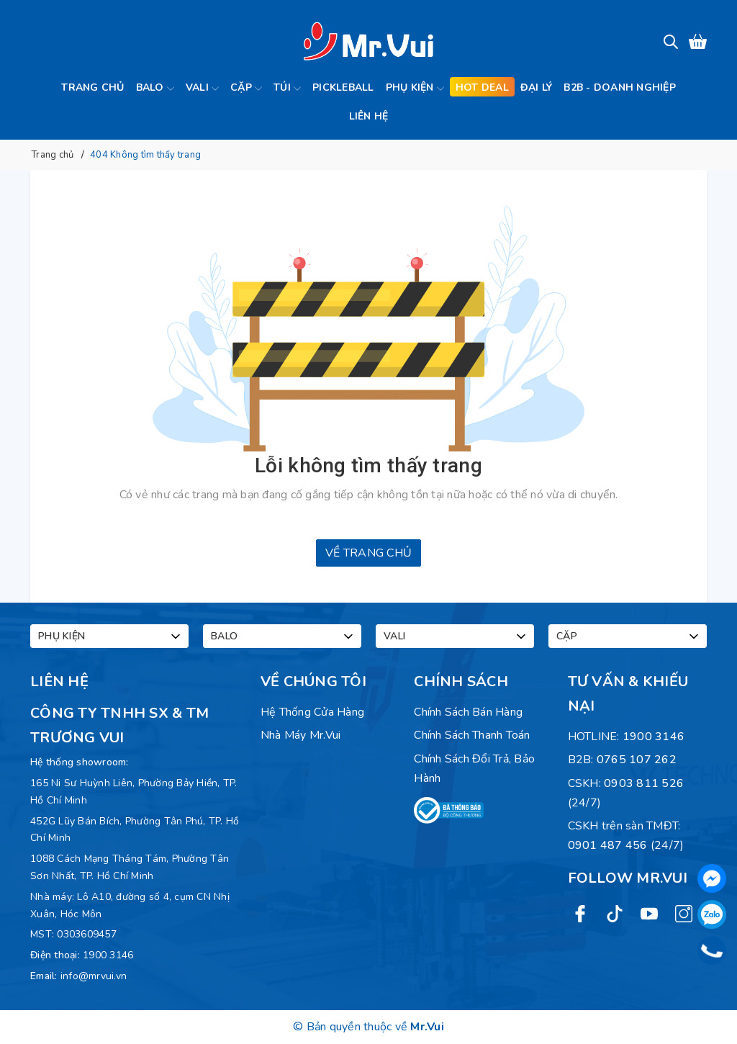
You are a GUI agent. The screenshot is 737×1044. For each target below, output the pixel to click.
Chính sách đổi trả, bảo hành (474, 768)
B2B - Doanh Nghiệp (620, 87)
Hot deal (482, 87)
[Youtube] (649, 912)
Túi (287, 88)
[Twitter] (614, 912)
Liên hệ (369, 116)
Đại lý (536, 87)
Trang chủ (92, 87)
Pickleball (343, 87)
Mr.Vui (427, 1027)
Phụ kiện (415, 88)
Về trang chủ (368, 553)
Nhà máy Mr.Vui (301, 735)
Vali (202, 88)
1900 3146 (108, 955)
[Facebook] (580, 912)
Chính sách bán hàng (468, 712)
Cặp (246, 88)
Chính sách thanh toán (472, 735)
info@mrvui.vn (93, 976)
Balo (155, 88)
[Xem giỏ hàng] (698, 41)
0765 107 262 (637, 760)
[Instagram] (684, 912)
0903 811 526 (644, 783)
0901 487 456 (608, 845)
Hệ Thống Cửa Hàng (312, 712)
